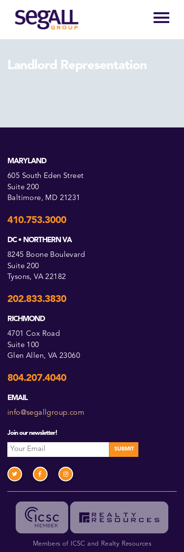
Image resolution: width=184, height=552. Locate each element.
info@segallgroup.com (45, 413)
